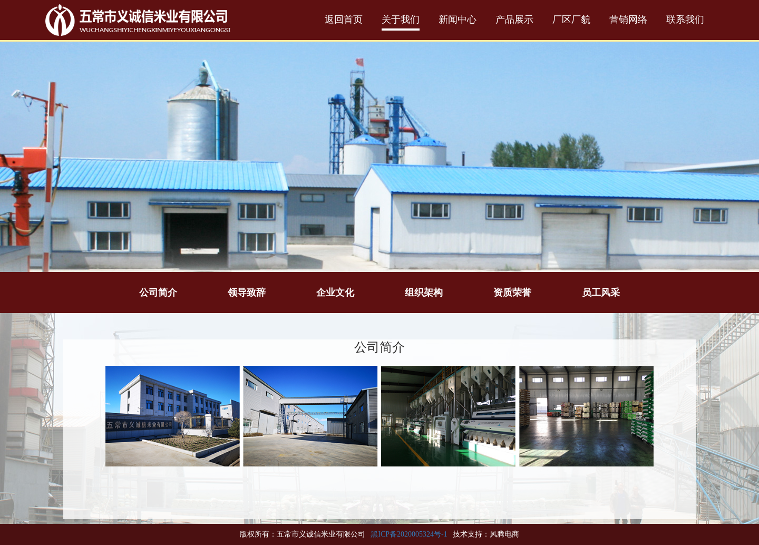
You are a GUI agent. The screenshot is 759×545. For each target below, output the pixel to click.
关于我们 (401, 19)
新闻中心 (457, 19)
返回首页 (344, 19)
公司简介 (158, 292)
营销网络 (628, 19)
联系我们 (685, 19)
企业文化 (335, 292)
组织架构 (424, 292)
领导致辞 (247, 292)
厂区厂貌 (571, 19)
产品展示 (514, 19)
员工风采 (601, 292)
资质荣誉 (512, 292)
